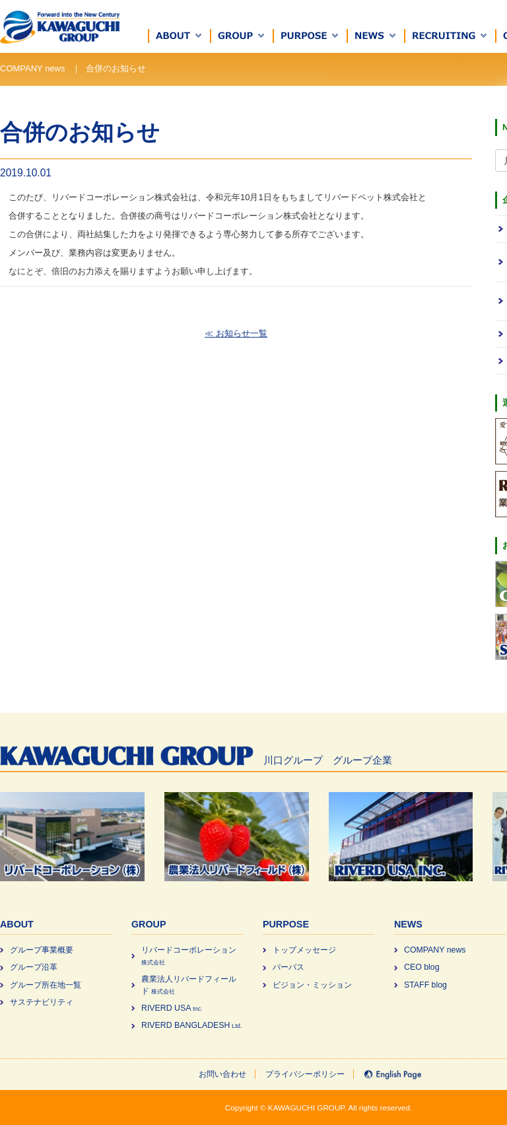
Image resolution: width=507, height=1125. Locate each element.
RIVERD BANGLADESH (191, 1025)
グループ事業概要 (41, 950)
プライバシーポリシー (305, 1074)
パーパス (288, 967)
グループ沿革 (33, 967)
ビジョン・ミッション (312, 985)
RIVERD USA (172, 1008)
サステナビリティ (41, 1002)
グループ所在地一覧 (45, 985)
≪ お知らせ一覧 (236, 333)
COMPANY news (435, 950)
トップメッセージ (304, 950)
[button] (179, 36)
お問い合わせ (222, 1074)
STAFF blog (425, 985)
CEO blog (422, 967)
